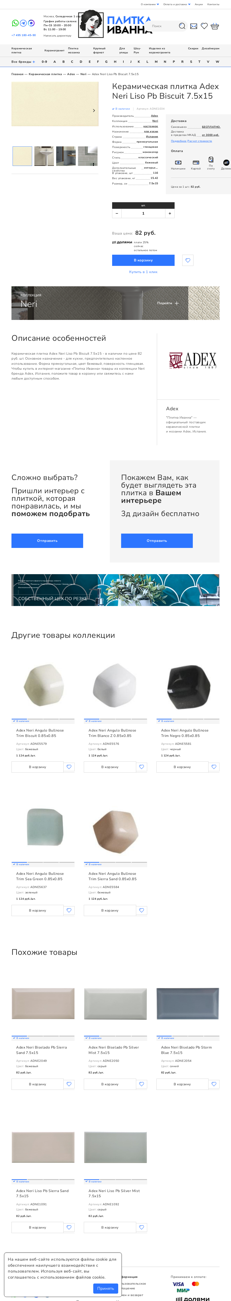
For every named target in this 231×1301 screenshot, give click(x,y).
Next (93, 110)
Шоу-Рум (137, 50)
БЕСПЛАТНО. (211, 127)
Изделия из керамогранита (160, 50)
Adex (71, 74)
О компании (148, 4)
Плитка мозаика (74, 50)
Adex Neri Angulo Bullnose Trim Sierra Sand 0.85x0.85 (113, 876)
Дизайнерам (210, 48)
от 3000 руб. (210, 135)
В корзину (143, 260)
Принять (105, 1288)
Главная (17, 74)
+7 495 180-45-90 (23, 35)
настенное (150, 126)
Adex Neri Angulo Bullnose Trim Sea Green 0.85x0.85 (40, 876)
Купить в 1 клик (143, 271)
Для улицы (123, 50)
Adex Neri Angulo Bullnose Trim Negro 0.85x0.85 (185, 733)
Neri (83, 74)
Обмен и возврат (129, 1295)
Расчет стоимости (199, 141)
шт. (143, 205)
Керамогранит (54, 50)
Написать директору (57, 35)
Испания (152, 136)
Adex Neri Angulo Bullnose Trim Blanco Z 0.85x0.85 (112, 733)
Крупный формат (99, 50)
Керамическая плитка (45, 74)
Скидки (193, 48)
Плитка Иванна (115, 24)
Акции (199, 4)
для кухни (151, 131)
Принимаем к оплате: (188, 1277)
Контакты (213, 4)
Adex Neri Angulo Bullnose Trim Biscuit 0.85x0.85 (40, 733)
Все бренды (23, 62)
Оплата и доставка (175, 4)
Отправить (47, 540)
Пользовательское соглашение (131, 1285)
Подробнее (179, 141)
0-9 (44, 62)
